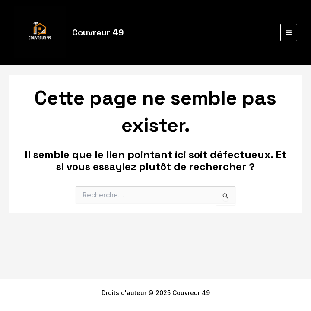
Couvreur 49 (98, 32)
